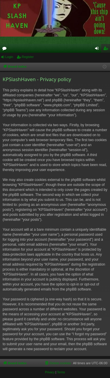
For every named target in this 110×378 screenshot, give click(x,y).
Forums (5, 49)
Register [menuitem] (107, 49)
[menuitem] (57, 363)
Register (28, 57)
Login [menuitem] (98, 49)
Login (9, 57)
